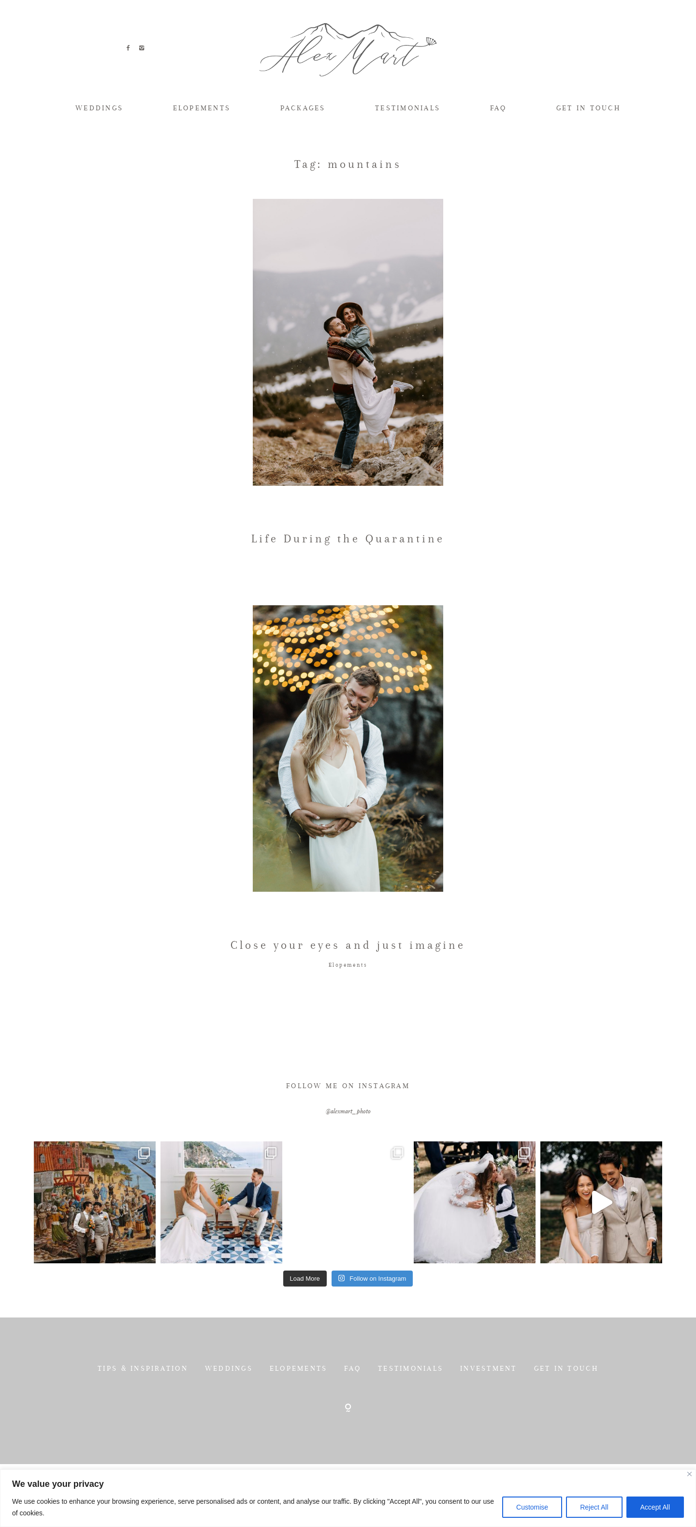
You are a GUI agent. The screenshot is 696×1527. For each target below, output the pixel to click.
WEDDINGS (99, 108)
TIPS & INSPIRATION (143, 1409)
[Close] (689, 1474)
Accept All (655, 1507)
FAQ (498, 108)
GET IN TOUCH (588, 108)
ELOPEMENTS (202, 108)
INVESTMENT (488, 1409)
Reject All (594, 1507)
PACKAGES (303, 108)
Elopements (348, 1006)
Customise (532, 1507)
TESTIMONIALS (407, 108)
